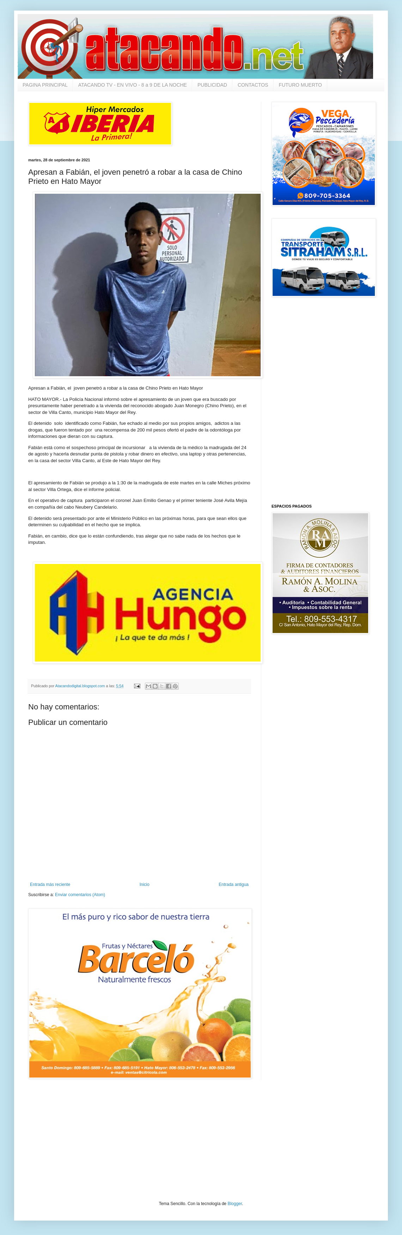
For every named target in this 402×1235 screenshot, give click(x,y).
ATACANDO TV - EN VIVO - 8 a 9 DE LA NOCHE (132, 85)
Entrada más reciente (50, 884)
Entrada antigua (234, 884)
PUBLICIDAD (212, 85)
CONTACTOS (253, 85)
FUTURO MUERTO (300, 85)
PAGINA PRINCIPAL (45, 85)
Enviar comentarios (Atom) (80, 894)
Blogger (234, 1203)
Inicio (145, 884)
